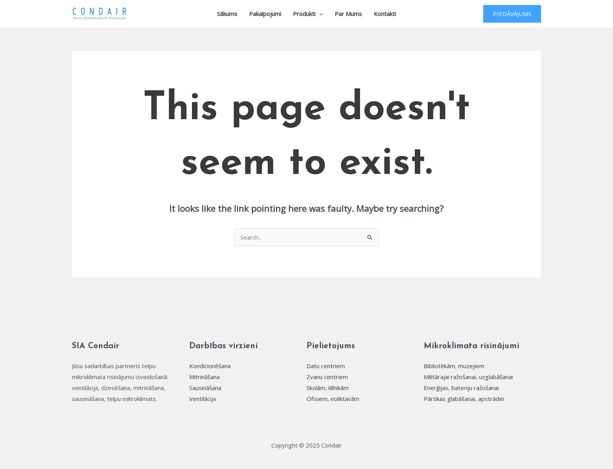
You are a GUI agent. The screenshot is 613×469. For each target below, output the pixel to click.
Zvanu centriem (327, 377)
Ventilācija (202, 399)
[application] (319, 13)
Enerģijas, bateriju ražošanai (461, 388)
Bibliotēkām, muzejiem (454, 366)
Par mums (348, 14)
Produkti (308, 13)
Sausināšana (205, 388)
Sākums (227, 14)
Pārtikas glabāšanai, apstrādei (464, 399)
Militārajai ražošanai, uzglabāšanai (468, 377)
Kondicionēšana (210, 366)
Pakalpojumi (265, 14)
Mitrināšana (204, 377)
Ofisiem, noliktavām (332, 399)
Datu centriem (325, 366)
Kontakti (385, 14)
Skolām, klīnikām (327, 388)
